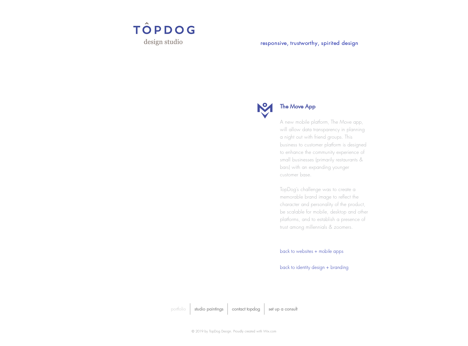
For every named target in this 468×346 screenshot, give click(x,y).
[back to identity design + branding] (314, 267)
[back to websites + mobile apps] (323, 251)
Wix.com (269, 331)
